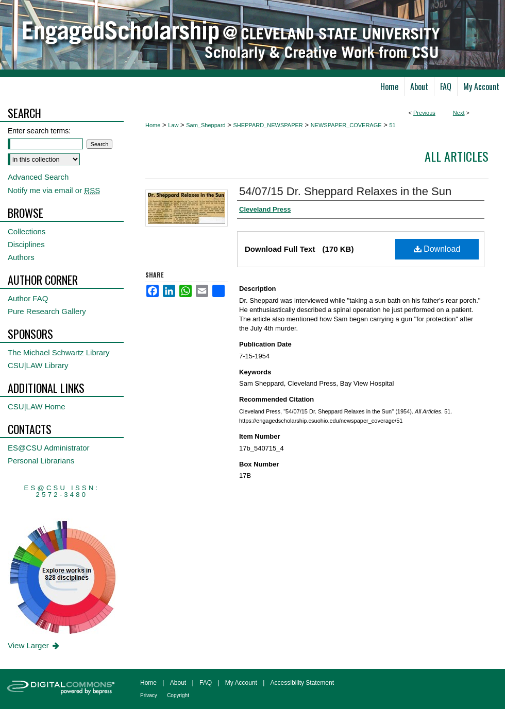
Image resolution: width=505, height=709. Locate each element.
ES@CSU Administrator (49, 447)
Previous (424, 113)
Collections (26, 231)
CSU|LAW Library (38, 365)
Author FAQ (28, 298)
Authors (21, 257)
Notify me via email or (54, 190)
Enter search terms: (39, 131)
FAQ (205, 682)
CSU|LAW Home (36, 406)
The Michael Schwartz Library (59, 352)
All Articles (457, 156)
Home (152, 125)
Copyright (178, 695)
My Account (241, 682)
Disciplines (26, 244)
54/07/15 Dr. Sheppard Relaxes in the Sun (345, 191)
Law (173, 125)
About (178, 682)
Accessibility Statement (302, 682)
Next (459, 113)
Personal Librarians (41, 460)
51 (392, 125)
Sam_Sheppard (205, 125)
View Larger (34, 645)
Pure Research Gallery (47, 311)
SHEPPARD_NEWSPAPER (268, 125)
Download (437, 249)
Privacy (148, 695)
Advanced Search (38, 176)
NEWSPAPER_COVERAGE (346, 125)
